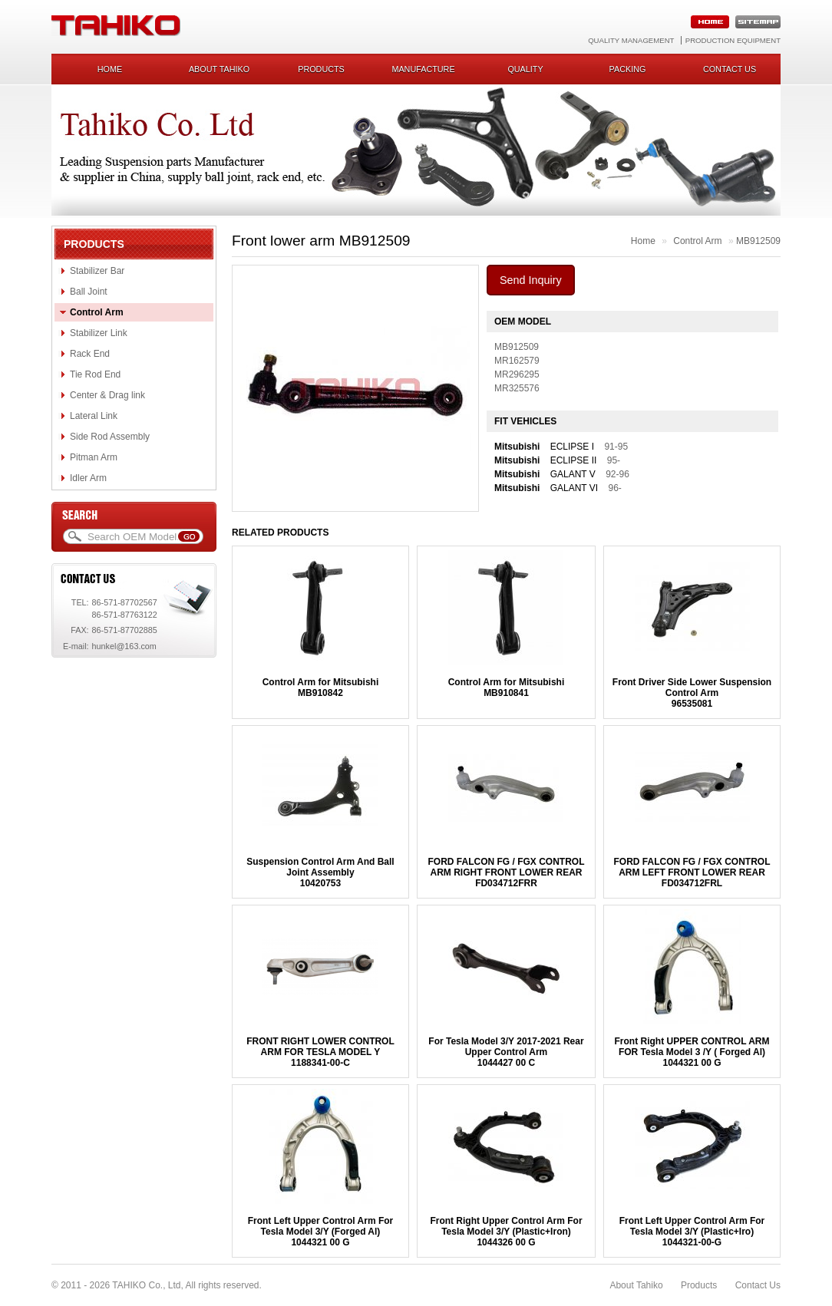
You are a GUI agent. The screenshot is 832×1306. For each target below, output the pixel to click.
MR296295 (517, 374)
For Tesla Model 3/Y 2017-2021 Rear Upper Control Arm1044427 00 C (505, 1052)
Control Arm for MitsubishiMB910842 (320, 687)
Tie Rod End (95, 374)
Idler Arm (88, 478)
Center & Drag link (107, 395)
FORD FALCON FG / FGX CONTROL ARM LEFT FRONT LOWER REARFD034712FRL (692, 872)
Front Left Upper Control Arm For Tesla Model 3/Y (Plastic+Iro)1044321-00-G (692, 1231)
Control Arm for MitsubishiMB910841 (506, 687)
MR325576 (517, 388)
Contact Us (758, 1285)
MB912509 (758, 241)
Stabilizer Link (98, 333)
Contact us (729, 69)
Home (109, 69)
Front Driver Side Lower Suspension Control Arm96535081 (691, 693)
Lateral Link (93, 416)
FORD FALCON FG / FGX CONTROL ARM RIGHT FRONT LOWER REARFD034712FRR (506, 872)
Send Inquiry (531, 280)
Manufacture (422, 69)
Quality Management (631, 40)
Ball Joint (88, 291)
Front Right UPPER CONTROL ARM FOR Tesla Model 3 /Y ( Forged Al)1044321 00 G (692, 1052)
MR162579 (517, 360)
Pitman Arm (93, 457)
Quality (525, 69)
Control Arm (97, 312)
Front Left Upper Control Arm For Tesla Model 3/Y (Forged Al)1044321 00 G (321, 1231)
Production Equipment (733, 40)
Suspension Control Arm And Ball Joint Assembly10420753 (320, 872)
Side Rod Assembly (110, 436)
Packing (627, 69)
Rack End (90, 353)
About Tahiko (219, 69)
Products (321, 69)
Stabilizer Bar (97, 270)
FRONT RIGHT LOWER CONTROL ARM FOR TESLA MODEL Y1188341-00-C (320, 1052)
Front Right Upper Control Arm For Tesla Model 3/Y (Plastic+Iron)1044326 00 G (506, 1231)
